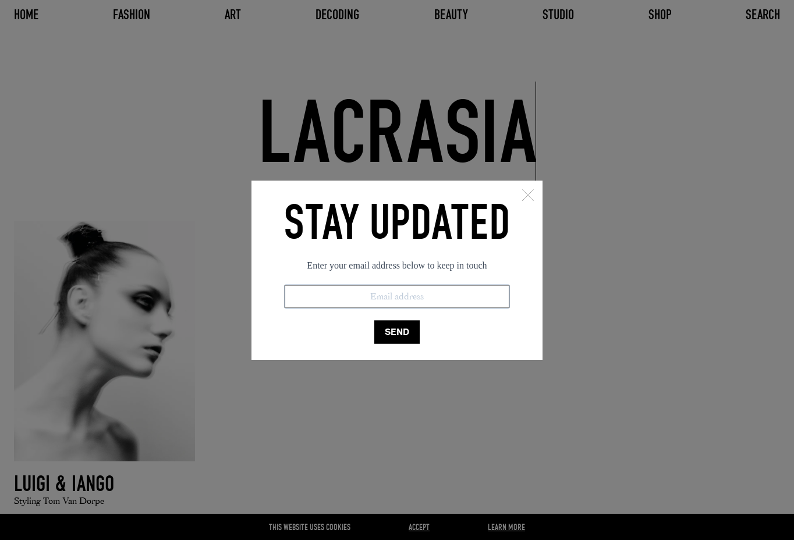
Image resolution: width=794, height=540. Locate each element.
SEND (397, 331)
